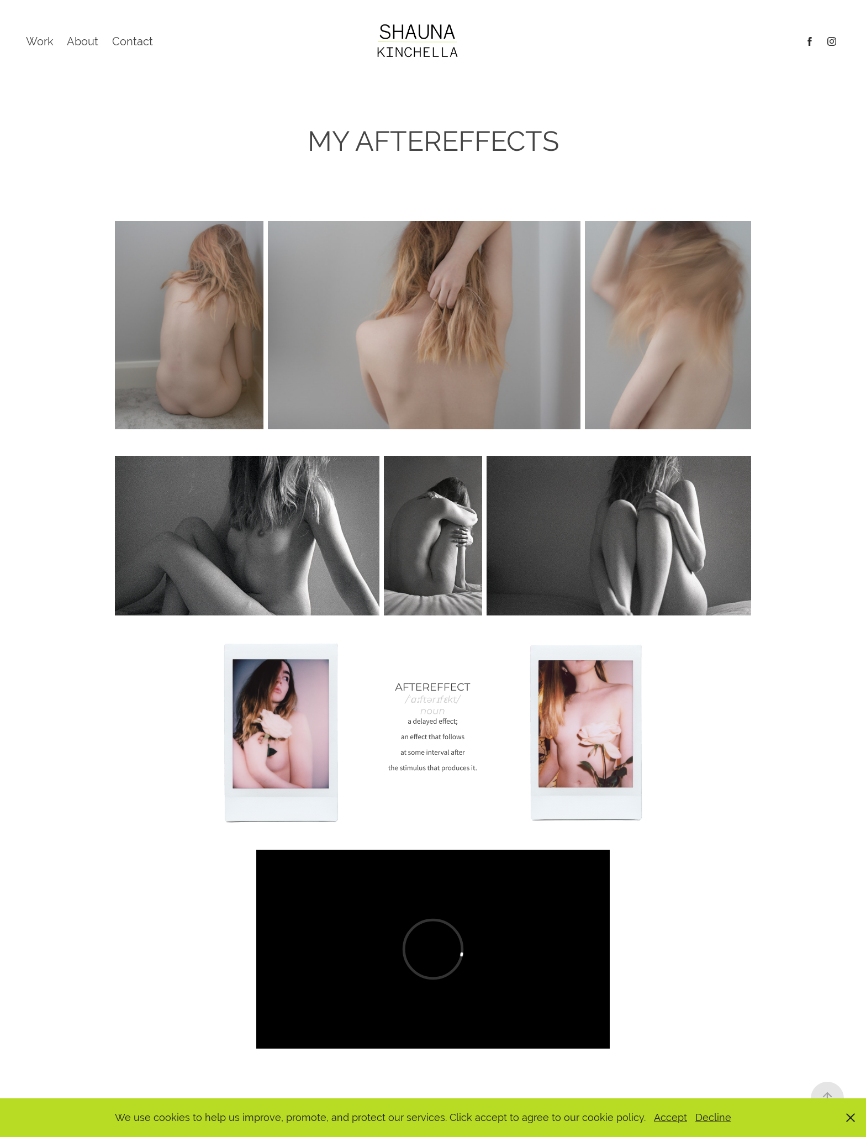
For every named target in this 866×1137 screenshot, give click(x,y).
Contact (132, 41)
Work (40, 41)
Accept (670, 1117)
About (82, 41)
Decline (713, 1117)
